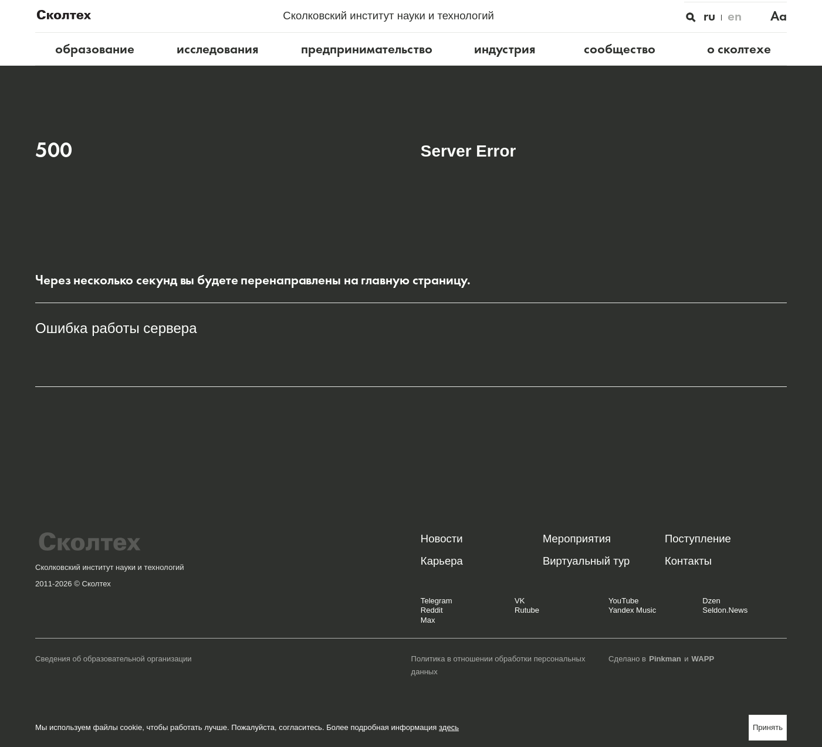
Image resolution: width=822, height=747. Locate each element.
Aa (778, 16)
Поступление (698, 538)
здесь (449, 727)
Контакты (688, 561)
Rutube (527, 610)
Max (428, 620)
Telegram (436, 600)
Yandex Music (632, 610)
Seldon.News (724, 610)
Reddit (432, 610)
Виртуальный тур (586, 561)
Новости (442, 538)
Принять (768, 727)
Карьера (442, 561)
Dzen (711, 600)
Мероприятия (577, 538)
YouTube (623, 600)
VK (520, 600)
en (735, 16)
